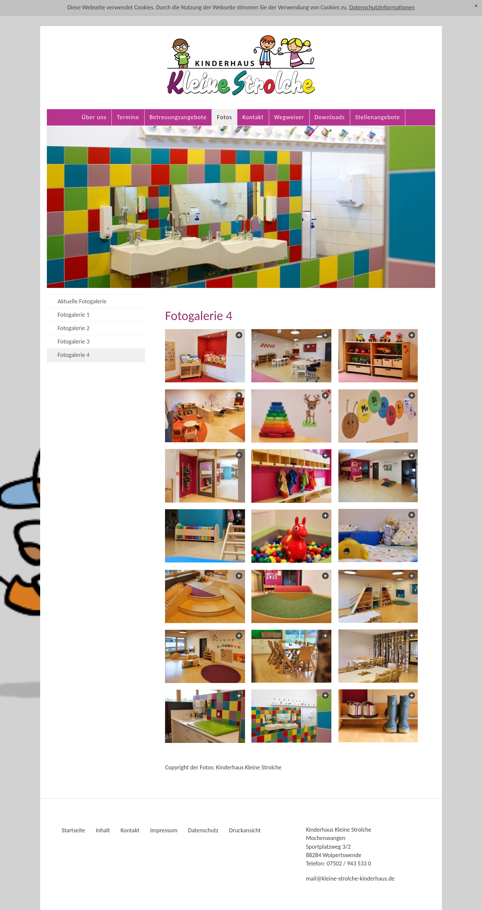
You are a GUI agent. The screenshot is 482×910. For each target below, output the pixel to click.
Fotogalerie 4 (73, 355)
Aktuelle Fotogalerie (82, 301)
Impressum (163, 830)
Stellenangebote (377, 117)
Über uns (94, 117)
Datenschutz (203, 830)
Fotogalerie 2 (73, 328)
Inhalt (103, 830)
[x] (476, 6)
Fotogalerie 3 (73, 341)
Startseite (73, 830)
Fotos (224, 117)
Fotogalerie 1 (73, 314)
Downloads (330, 117)
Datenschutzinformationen (382, 7)
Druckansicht (244, 830)
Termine (128, 117)
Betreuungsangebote (178, 117)
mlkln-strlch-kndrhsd (350, 878)
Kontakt (252, 117)
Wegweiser (289, 117)
